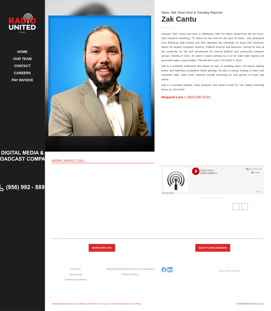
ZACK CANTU (218, 198)
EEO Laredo (104, 304)
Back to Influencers (213, 248)
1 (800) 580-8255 (186, 97)
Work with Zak (101, 248)
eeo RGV (76, 269)
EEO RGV (92, 304)
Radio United (207, 198)
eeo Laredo (75, 274)
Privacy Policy (130, 274)
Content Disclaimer (76, 279)
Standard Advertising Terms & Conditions (131, 269)
